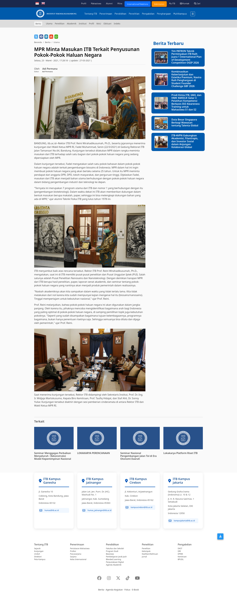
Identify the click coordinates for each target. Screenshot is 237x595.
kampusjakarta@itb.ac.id (182, 520)
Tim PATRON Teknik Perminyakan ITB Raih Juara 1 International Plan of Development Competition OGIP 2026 (186, 56)
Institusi (82, 23)
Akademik (71, 23)
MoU (98, 23)
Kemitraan (182, 556)
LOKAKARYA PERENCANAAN (93, 453)
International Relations (137, 4)
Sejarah (37, 548)
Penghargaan (164, 13)
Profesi (73, 551)
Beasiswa (110, 554)
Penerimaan (105, 13)
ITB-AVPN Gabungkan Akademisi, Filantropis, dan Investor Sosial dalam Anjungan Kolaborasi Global (184, 141)
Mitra (119, 3)
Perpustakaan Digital (115, 562)
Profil (83, 3)
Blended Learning (113, 559)
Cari (197, 3)
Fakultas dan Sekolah (115, 548)
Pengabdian (148, 13)
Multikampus (180, 13)
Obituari (107, 23)
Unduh (37, 554)
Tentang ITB (90, 13)
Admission (159, 4)
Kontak (184, 3)
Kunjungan (39, 551)
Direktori (38, 556)
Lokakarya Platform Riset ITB (180, 453)
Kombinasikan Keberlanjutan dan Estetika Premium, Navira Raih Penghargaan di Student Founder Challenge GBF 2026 (186, 79)
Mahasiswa (96, 3)
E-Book (135, 589)
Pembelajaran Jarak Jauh (116, 556)
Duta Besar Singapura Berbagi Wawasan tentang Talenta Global (184, 122)
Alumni (109, 3)
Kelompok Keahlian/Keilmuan (150, 552)
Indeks (117, 23)
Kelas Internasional (78, 559)
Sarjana (73, 556)
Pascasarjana (75, 554)
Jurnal (144, 556)
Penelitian (134, 13)
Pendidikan (120, 13)
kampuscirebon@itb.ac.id (139, 507)
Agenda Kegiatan (114, 589)
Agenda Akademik (113, 565)
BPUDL (181, 559)
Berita (47, 42)
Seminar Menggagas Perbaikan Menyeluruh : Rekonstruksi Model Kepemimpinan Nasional (52, 455)
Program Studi (112, 551)
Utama (49, 23)
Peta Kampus (39, 559)
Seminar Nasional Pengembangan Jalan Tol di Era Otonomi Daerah (138, 455)
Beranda (38, 42)
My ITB (172, 3)
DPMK (180, 554)
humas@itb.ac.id (49, 510)
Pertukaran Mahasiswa (79, 548)
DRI (179, 551)
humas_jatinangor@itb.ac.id (97, 510)
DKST (180, 548)
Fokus (127, 589)
